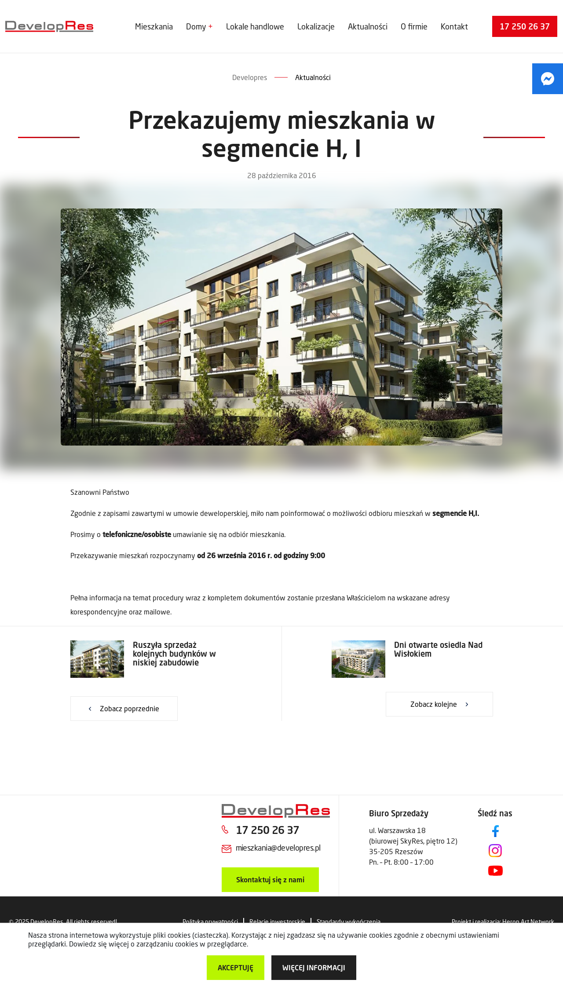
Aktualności (368, 26)
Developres (249, 77)
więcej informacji (313, 967)
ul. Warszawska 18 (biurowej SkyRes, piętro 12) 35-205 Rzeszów (413, 840)
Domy (196, 26)
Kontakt (454, 26)
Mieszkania (154, 26)
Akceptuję (235, 967)
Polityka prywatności (210, 921)
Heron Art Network (528, 921)
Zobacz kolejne (433, 704)
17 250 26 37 (525, 26)
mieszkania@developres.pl (278, 847)
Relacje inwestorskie (277, 921)
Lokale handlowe (255, 26)
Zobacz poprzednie (129, 708)
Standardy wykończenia (348, 921)
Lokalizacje (316, 26)
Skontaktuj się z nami (270, 879)
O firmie (414, 26)
